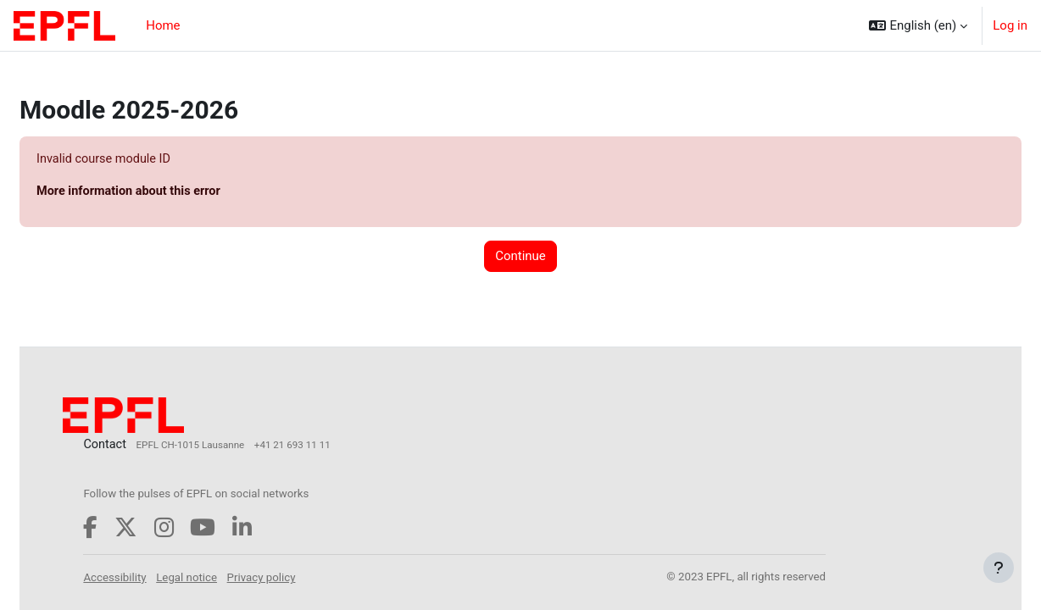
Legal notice (228, 578)
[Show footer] (998, 567)
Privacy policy (304, 578)
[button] (918, 25)
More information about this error (172, 192)
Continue (520, 257)
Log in (1010, 25)
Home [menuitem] (163, 25)
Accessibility (156, 578)
